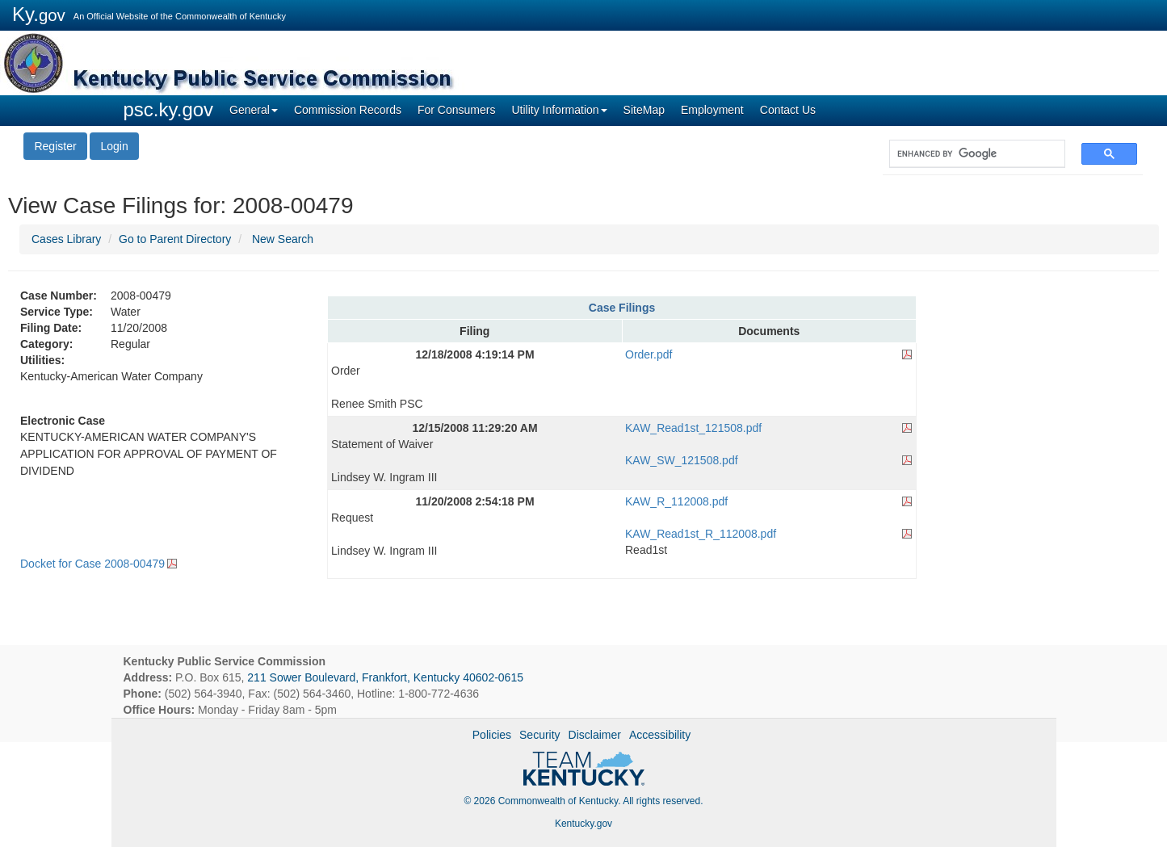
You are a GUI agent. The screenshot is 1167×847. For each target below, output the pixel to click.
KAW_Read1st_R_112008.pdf (700, 533)
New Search (282, 239)
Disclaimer (595, 734)
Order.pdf (648, 354)
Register (55, 146)
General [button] (253, 109)
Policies (491, 734)
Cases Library (66, 239)
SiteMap (644, 109)
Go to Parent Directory (175, 239)
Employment (712, 109)
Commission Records (347, 109)
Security (539, 734)
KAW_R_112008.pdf (676, 501)
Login (114, 146)
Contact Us (788, 109)
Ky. (38, 14)
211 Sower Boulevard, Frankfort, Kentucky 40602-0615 (385, 677)
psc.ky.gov (169, 109)
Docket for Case (92, 563)
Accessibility (660, 734)
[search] (969, 154)
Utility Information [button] (559, 109)
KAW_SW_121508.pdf (681, 460)
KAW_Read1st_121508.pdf (693, 427)
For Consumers (456, 109)
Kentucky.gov (583, 823)
